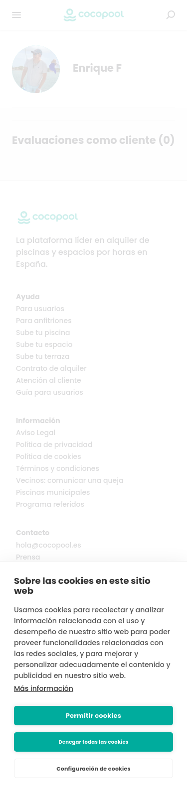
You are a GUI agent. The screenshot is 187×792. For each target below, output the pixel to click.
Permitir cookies (93, 715)
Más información (43, 688)
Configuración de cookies (93, 769)
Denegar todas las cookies (93, 742)
